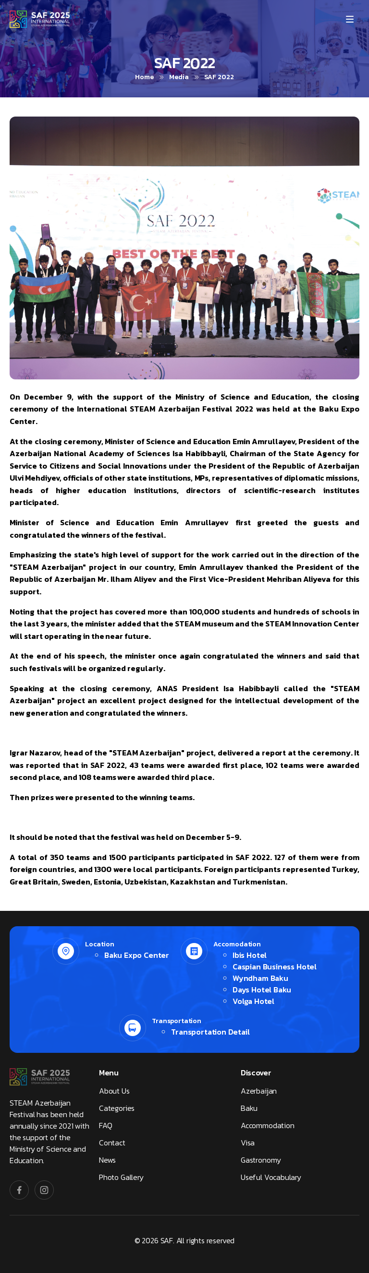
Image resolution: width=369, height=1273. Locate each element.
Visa (248, 1142)
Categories (117, 1108)
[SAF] (40, 19)
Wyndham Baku (260, 978)
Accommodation (268, 1125)
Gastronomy (261, 1160)
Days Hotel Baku (262, 989)
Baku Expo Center (136, 955)
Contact (112, 1142)
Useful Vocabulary (271, 1177)
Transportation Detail (210, 1031)
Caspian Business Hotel (275, 966)
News (107, 1160)
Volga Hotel (253, 1001)
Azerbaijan (259, 1090)
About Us (114, 1090)
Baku (249, 1108)
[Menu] (349, 19)
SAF (166, 1240)
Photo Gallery (121, 1177)
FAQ (105, 1125)
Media (179, 77)
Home (144, 77)
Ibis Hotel (250, 955)
